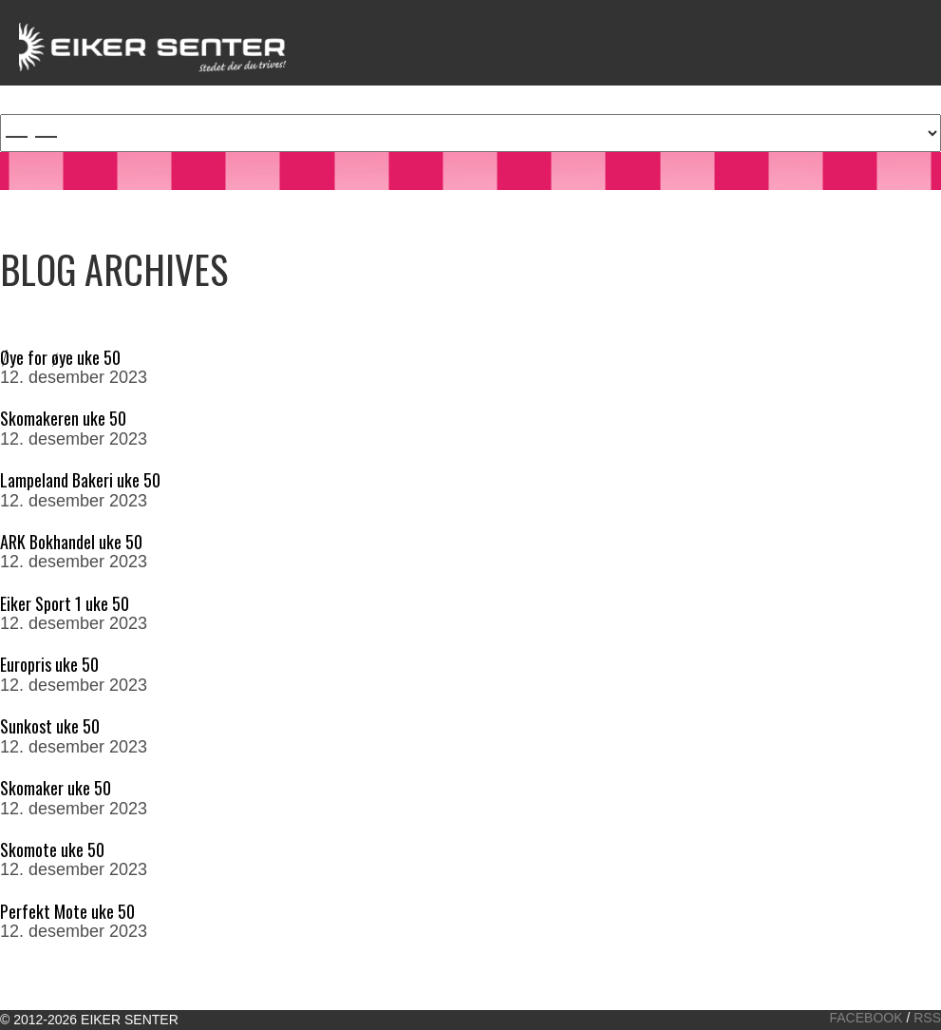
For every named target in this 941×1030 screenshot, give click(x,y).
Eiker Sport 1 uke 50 (64, 603)
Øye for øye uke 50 (60, 357)
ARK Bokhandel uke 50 (71, 541)
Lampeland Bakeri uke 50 (80, 479)
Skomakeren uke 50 (63, 418)
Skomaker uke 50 (55, 787)
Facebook (866, 1017)
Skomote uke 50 (52, 849)
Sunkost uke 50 (50, 726)
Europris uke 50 (49, 664)
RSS (927, 1017)
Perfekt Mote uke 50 (67, 911)
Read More (42, 398)
